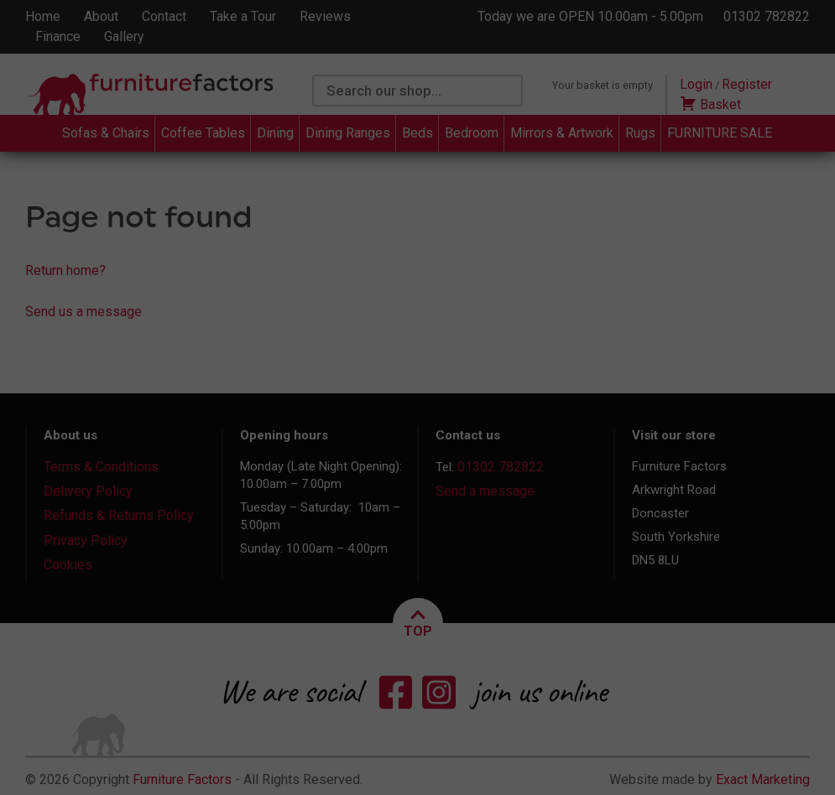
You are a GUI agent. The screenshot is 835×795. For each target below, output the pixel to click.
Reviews (325, 16)
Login (696, 84)
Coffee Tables (203, 133)
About (101, 16)
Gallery (124, 36)
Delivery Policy (88, 491)
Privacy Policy (86, 540)
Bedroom (471, 133)
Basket (710, 104)
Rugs (640, 133)
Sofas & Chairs (105, 133)
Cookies (68, 565)
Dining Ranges (347, 133)
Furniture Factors (182, 779)
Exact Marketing (763, 779)
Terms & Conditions (101, 467)
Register (747, 84)
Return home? (65, 270)
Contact (164, 16)
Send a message (485, 491)
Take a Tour (243, 16)
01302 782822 (766, 16)
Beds (417, 133)
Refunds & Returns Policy (119, 515)
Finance (58, 36)
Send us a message (83, 312)
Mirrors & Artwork (561, 133)
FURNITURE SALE (719, 133)
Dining (275, 133)
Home (42, 16)
